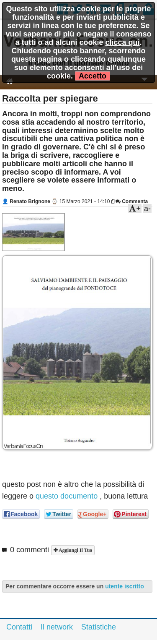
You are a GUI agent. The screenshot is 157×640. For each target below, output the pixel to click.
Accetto (92, 76)
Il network (57, 627)
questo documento (67, 496)
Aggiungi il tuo (74, 550)
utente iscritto (124, 586)
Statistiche (98, 627)
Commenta (132, 201)
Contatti (19, 627)
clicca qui (122, 42)
